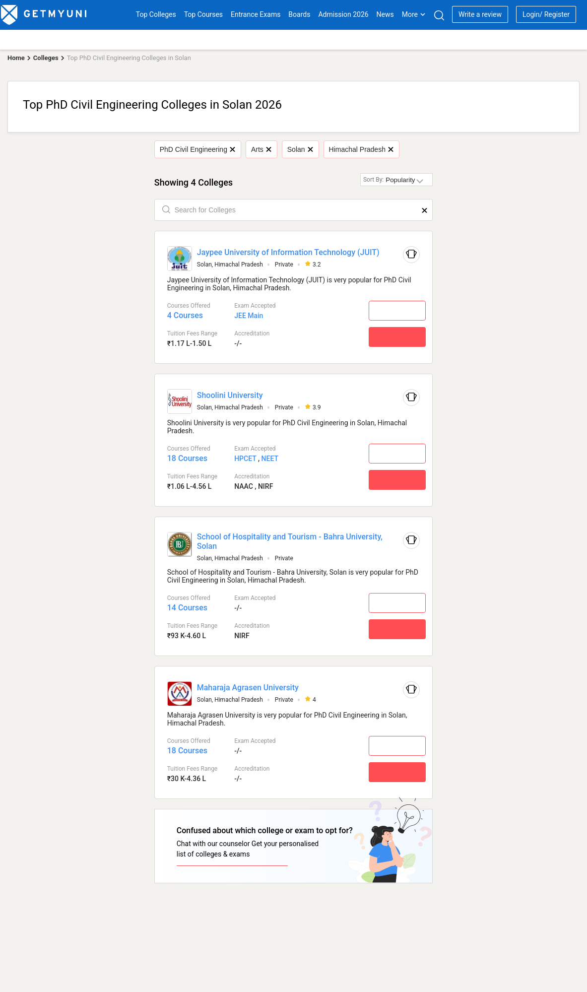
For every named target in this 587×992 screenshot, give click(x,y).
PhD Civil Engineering (197, 149)
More (414, 14)
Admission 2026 (343, 14)
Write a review (480, 14)
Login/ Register (546, 14)
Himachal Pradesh (361, 149)
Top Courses (203, 14)
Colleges (46, 58)
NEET (269, 459)
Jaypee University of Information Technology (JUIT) (288, 252)
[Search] (439, 15)
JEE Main (248, 316)
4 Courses (185, 315)
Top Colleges (156, 14)
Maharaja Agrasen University (248, 687)
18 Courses (187, 458)
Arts (261, 149)
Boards (299, 14)
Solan (300, 149)
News (385, 14)
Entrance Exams (255, 14)
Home (16, 58)
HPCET (245, 459)
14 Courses (187, 607)
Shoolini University (230, 395)
